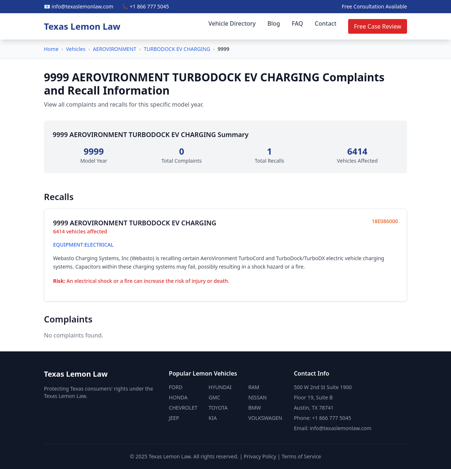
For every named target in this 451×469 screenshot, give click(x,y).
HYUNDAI (220, 387)
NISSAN (257, 397)
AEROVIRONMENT (115, 48)
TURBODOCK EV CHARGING (177, 48)
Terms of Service (301, 456)
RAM (253, 387)
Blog (274, 23)
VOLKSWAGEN (265, 417)
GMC (214, 397)
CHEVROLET (183, 407)
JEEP (174, 417)
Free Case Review (377, 26)
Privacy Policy (260, 456)
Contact (325, 23)
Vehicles (75, 48)
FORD (175, 387)
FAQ (297, 23)
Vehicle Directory (232, 23)
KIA (213, 417)
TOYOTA (218, 407)
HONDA (178, 397)
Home (51, 48)
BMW (254, 407)
